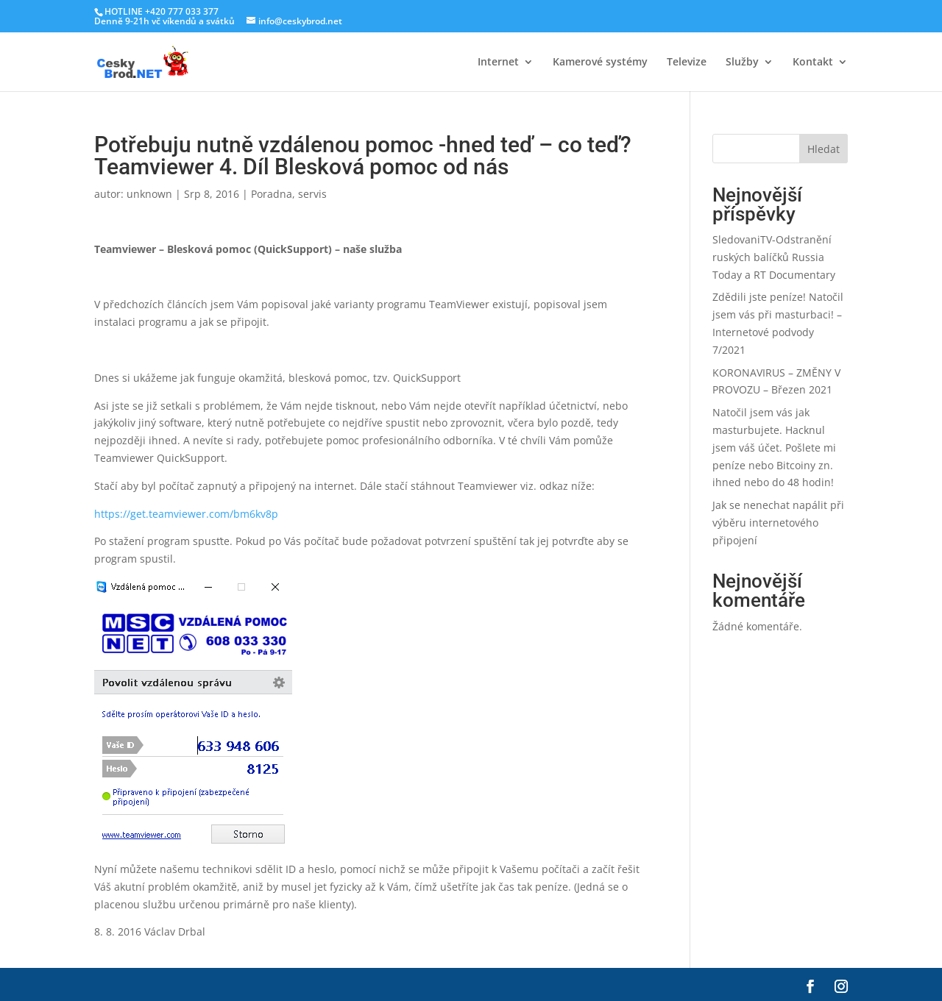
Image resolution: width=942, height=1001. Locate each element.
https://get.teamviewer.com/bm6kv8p (186, 514)
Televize (686, 62)
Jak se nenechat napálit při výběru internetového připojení (778, 522)
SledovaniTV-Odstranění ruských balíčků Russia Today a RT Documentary (773, 257)
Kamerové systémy (600, 62)
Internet (498, 62)
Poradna (271, 194)
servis (312, 194)
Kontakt (813, 62)
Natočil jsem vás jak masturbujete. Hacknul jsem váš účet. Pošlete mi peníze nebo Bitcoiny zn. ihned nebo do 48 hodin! (774, 447)
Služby (742, 62)
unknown (149, 194)
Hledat (823, 149)
